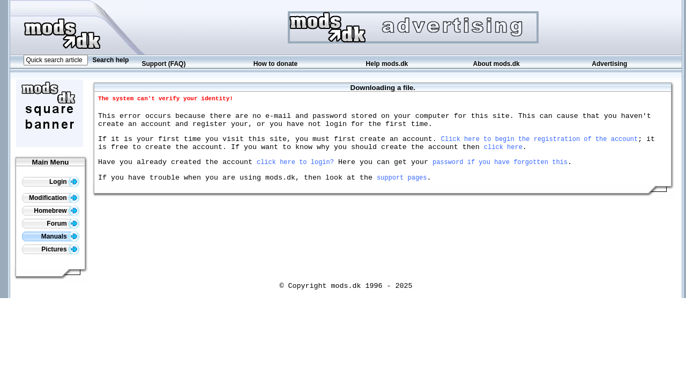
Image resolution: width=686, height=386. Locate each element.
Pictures (60, 249)
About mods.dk (496, 64)
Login (64, 181)
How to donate (275, 64)
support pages (402, 188)
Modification (54, 198)
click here (503, 154)
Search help (110, 60)
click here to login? (295, 171)
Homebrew (56, 210)
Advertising (609, 64)
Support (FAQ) (163, 64)
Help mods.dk (387, 64)
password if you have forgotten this (500, 171)
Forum (63, 223)
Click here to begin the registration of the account (539, 145)
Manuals (60, 236)
